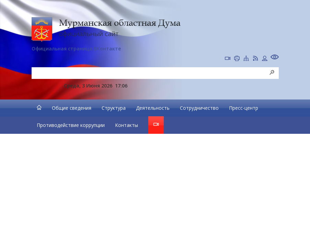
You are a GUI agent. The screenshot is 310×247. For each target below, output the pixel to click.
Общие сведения (71, 108)
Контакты (126, 125)
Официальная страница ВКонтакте (76, 48)
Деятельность (153, 108)
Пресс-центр (243, 108)
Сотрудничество (199, 108)
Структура (114, 108)
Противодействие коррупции (71, 125)
